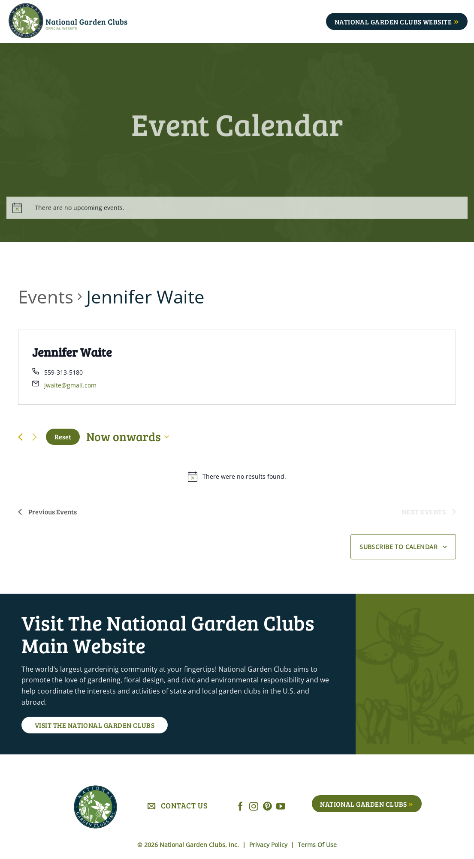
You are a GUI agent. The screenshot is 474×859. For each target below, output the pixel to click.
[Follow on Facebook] (240, 807)
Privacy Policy (269, 845)
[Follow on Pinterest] (267, 807)
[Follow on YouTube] (280, 807)
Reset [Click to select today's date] (62, 436)
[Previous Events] (20, 437)
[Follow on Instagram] (253, 807)
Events (45, 296)
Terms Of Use (317, 845)
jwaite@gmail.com (70, 385)
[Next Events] (34, 436)
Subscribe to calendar (398, 547)
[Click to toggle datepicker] (127, 437)
